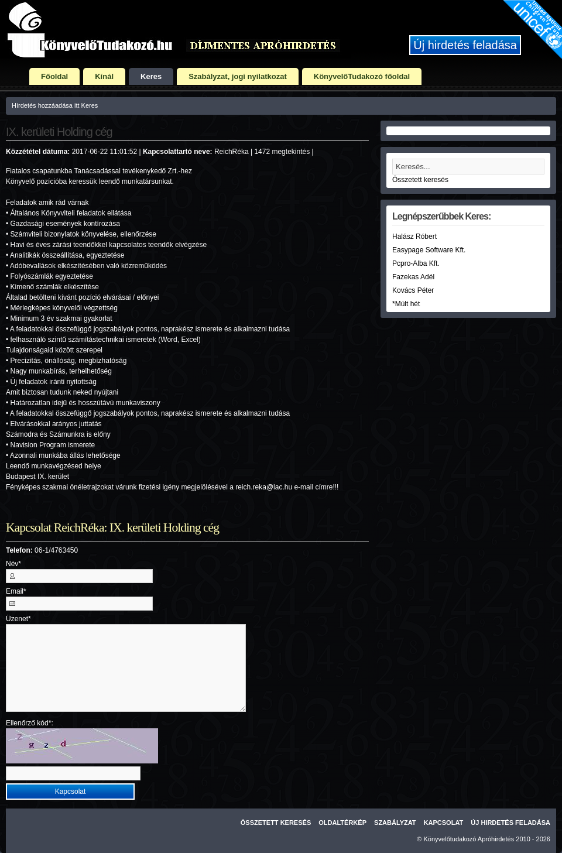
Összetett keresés (420, 180)
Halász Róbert (414, 236)
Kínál (104, 76)
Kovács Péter (413, 290)
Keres (151, 76)
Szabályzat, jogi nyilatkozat (238, 76)
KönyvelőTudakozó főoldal (362, 76)
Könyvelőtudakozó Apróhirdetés (469, 838)
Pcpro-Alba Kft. (416, 263)
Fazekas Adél (413, 277)
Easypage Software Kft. (428, 250)
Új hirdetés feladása (465, 45)
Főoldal (54, 76)
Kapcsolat (444, 822)
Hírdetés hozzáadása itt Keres (55, 105)
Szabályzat (395, 822)
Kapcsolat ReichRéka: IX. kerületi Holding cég (112, 527)
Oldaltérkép (342, 822)
